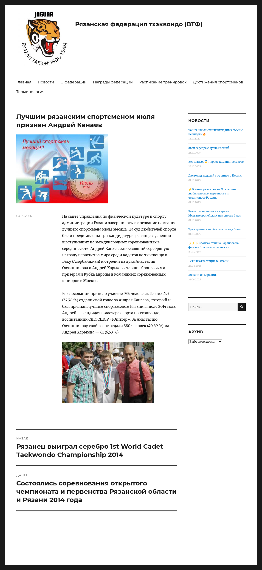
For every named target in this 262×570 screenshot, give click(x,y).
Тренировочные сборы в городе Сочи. (214, 229)
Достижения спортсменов (218, 82)
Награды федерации (113, 82)
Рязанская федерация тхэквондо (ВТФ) (139, 24)
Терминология (30, 92)
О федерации (73, 82)
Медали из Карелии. (202, 274)
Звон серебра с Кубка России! (208, 148)
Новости (46, 82)
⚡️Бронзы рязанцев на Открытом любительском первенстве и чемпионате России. (212, 193)
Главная (23, 82)
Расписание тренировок (162, 82)
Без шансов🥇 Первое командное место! (216, 161)
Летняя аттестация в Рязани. (208, 261)
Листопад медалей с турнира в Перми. (215, 175)
